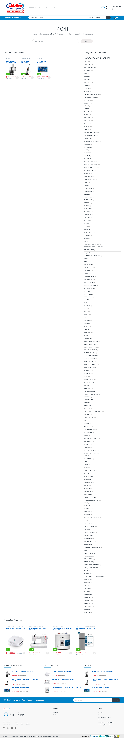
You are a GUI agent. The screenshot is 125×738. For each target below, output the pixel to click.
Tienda (41, 8)
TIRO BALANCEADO (89, 276)
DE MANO (86, 114)
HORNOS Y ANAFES (89, 353)
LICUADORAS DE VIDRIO (90, 167)
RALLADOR (87, 194)
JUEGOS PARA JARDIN (90, 526)
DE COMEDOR (88, 459)
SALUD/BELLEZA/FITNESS (91, 568)
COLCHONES (87, 82)
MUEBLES (86, 447)
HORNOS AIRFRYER (89, 361)
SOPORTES (87, 612)
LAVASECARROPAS (89, 379)
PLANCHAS (87, 235)
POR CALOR (87, 408)
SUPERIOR (86, 385)
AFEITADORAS (88, 538)
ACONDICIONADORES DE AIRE (92, 256)
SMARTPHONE (88, 594)
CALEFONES (87, 414)
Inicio (5, 22)
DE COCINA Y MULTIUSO (90, 450)
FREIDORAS (87, 144)
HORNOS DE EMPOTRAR (90, 364)
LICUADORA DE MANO (90, 161)
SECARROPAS (87, 403)
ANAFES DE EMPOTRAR (90, 356)
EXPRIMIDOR (87, 138)
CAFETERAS (87, 120)
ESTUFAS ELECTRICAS (90, 285)
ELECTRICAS (87, 320)
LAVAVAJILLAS (87, 388)
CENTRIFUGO (87, 405)
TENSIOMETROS (88, 562)
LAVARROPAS (87, 373)
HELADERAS (87, 332)
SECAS (86, 241)
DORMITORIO (87, 76)
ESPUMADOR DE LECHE (90, 135)
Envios (56, 8)
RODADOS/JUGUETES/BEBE (91, 517)
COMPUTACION (88, 574)
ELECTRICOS (87, 423)
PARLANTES (87, 70)
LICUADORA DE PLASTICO (91, 164)
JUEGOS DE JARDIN (89, 497)
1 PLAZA (86, 85)
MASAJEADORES (88, 556)
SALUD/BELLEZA (88, 535)
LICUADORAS (87, 159)
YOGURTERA (87, 208)
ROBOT (86, 226)
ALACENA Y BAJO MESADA (91, 453)
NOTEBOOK (87, 582)
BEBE (85, 520)
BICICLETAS (87, 523)
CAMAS (86, 503)
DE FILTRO (87, 126)
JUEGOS (86, 465)
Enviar (116, 700)
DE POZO (86, 326)
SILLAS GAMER (88, 494)
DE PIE (85, 303)
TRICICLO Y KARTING (89, 532)
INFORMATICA (87, 426)
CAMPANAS (87, 397)
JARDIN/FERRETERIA (89, 429)
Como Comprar (102, 719)
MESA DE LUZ (87, 509)
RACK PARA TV (88, 482)
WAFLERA (86, 206)
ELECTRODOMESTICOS (90, 97)
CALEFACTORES (88, 267)
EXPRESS (86, 129)
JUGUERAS (87, 156)
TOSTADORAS (88, 200)
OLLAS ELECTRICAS (89, 176)
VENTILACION (87, 297)
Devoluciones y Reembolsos (106, 722)
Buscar (87, 41)
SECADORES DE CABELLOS (91, 565)
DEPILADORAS (88, 544)
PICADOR (86, 185)
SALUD (86, 550)
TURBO (86, 308)
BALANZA (86, 106)
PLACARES (87, 512)
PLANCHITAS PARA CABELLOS (92, 547)
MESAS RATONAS (88, 476)
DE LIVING (86, 473)
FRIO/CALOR (87, 253)
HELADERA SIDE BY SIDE (90, 347)
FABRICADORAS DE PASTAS (91, 141)
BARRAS (86, 462)
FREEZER (86, 323)
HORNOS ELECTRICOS (90, 367)
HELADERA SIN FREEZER (90, 350)
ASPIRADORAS (24, 58)
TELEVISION (87, 600)
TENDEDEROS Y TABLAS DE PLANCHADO (95, 247)
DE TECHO (87, 306)
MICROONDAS (88, 370)
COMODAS (87, 506)
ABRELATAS (87, 103)
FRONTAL (86, 376)
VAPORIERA (87, 203)
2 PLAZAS (86, 88)
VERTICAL (86, 329)
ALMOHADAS (87, 79)
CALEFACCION (88, 264)
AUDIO (85, 61)
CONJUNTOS (87, 91)
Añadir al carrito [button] (17, 77)
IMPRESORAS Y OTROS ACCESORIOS (94, 576)
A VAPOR (86, 238)
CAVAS (86, 335)
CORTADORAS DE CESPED (91, 438)
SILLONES (86, 485)
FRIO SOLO (87, 291)
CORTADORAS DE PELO (90, 541)
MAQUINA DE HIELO (89, 170)
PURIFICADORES (88, 400)
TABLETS (86, 585)
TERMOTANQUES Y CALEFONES (92, 411)
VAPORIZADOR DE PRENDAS (91, 244)
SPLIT (85, 259)
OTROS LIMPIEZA (88, 232)
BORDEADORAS (88, 432)
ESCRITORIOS (87, 491)
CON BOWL (87, 112)
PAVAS (85, 182)
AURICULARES (87, 64)
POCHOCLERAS (88, 188)
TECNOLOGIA (87, 571)
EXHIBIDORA (87, 338)
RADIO (85, 73)
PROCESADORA (88, 191)
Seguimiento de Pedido (104, 717)
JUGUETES (87, 529)
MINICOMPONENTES (89, 67)
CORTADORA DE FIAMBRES (91, 132)
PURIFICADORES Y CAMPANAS (92, 394)
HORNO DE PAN (88, 153)
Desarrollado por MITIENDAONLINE (29, 736)
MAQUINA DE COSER (89, 391)
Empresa (48, 8)
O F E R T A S (32, 8)
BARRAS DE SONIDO (89, 603)
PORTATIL (86, 223)
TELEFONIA (87, 588)
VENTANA (86, 261)
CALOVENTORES (88, 279)
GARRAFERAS (87, 270)
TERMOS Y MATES (89, 250)
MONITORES (87, 579)
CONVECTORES (88, 282)
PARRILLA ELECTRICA (89, 179)
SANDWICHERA (88, 197)
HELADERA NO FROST (90, 344)
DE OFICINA (87, 488)
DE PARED (86, 300)
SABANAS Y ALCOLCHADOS (91, 94)
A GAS (85, 317)
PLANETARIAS (87, 117)
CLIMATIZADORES (89, 288)
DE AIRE (86, 150)
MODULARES (87, 479)
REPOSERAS (87, 444)
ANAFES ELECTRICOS (90, 359)
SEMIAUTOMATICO (89, 382)
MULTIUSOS (87, 456)
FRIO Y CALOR (88, 294)
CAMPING (86, 435)
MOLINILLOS (87, 173)
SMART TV (39, 58)
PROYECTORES (88, 606)
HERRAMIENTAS (88, 441)
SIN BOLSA (87, 229)
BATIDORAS (87, 109)
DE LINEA (86, 591)
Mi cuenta (100, 712)
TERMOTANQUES (88, 417)
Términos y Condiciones (104, 724)
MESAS (86, 467)
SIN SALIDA (87, 273)
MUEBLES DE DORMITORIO (91, 500)
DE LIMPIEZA (25, 59)
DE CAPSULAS (88, 123)
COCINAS (86, 314)
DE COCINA (8, 58)
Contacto (64, 8)
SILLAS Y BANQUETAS (90, 470)
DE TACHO (87, 220)
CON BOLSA (87, 217)
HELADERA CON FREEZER (91, 341)
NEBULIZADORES (88, 559)
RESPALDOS (87, 514)
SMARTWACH (87, 597)
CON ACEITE (87, 147)
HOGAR (86, 311)
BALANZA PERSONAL (89, 553)
